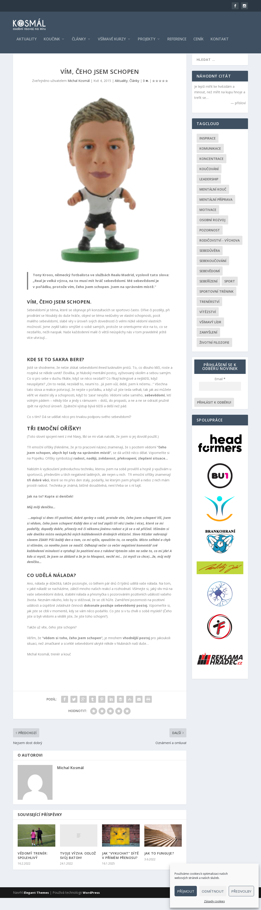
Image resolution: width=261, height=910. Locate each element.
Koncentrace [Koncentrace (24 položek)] (211, 170)
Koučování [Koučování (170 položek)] (209, 181)
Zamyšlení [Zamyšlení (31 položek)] (208, 344)
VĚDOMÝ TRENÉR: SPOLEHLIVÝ (33, 867)
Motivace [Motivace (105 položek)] (207, 222)
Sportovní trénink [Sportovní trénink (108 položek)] (216, 303)
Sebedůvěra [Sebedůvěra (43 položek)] (209, 262)
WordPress (91, 905)
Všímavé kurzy (112, 42)
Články (79, 42)
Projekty (146, 42)
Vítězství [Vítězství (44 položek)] (207, 324)
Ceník (198, 42)
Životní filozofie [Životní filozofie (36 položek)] (214, 354)
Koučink (52, 42)
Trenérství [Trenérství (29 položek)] (209, 313)
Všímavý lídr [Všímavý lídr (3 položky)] (210, 334)
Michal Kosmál (79, 93)
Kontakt (220, 42)
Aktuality (27, 42)
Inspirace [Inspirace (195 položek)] (207, 150)
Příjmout (185, 891)
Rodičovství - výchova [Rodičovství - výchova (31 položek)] (219, 252)
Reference (176, 42)
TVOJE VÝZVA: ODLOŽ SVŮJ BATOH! (78, 867)
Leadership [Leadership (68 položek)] (208, 191)
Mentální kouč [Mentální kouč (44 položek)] (212, 201)
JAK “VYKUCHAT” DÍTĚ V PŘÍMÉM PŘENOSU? (120, 867)
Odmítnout (213, 891)
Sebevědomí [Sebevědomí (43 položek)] (209, 283)
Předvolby (241, 891)
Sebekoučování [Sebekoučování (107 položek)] (212, 273)
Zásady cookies (214, 901)
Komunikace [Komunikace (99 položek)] (210, 160)
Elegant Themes (36, 905)
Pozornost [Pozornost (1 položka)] (209, 242)
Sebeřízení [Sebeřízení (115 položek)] (208, 293)
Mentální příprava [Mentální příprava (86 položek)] (215, 211)
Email (220, 391)
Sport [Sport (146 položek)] (229, 293)
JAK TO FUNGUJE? (159, 865)
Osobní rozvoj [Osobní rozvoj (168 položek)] (212, 232)
